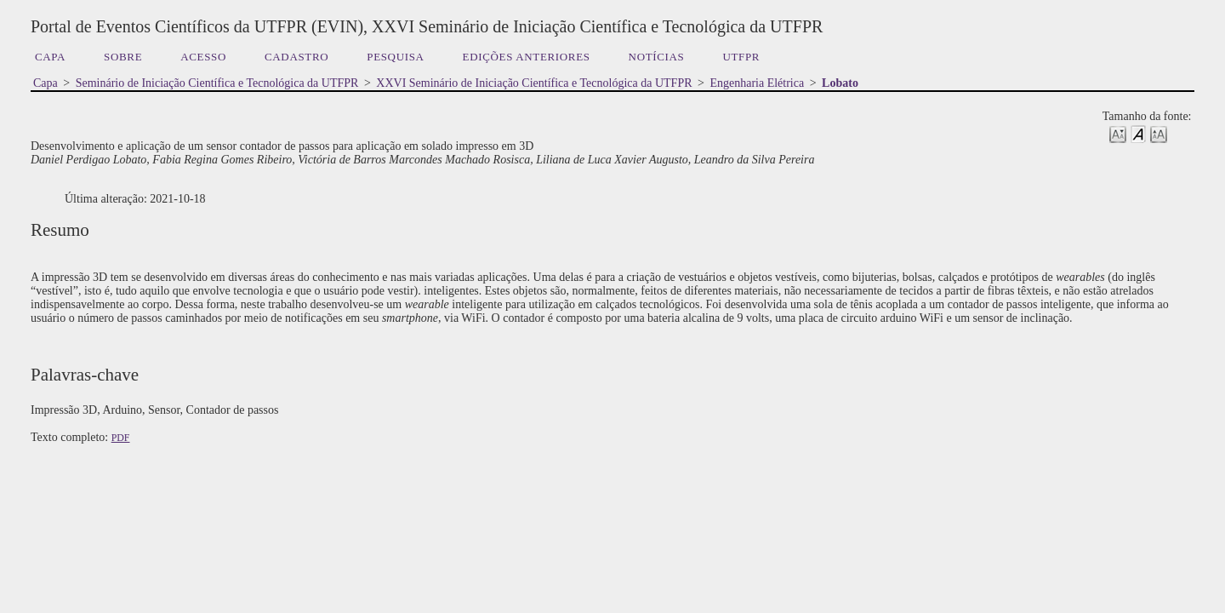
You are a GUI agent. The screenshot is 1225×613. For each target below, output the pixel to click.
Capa (50, 56)
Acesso (203, 56)
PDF (120, 438)
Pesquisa (395, 56)
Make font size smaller (1117, 133)
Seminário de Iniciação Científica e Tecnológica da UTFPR (217, 83)
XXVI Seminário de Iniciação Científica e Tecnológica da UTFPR (534, 83)
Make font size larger (1158, 133)
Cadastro (296, 56)
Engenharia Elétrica (756, 83)
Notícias (657, 56)
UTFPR (741, 56)
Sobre (123, 56)
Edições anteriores (526, 56)
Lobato (840, 83)
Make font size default (1138, 133)
